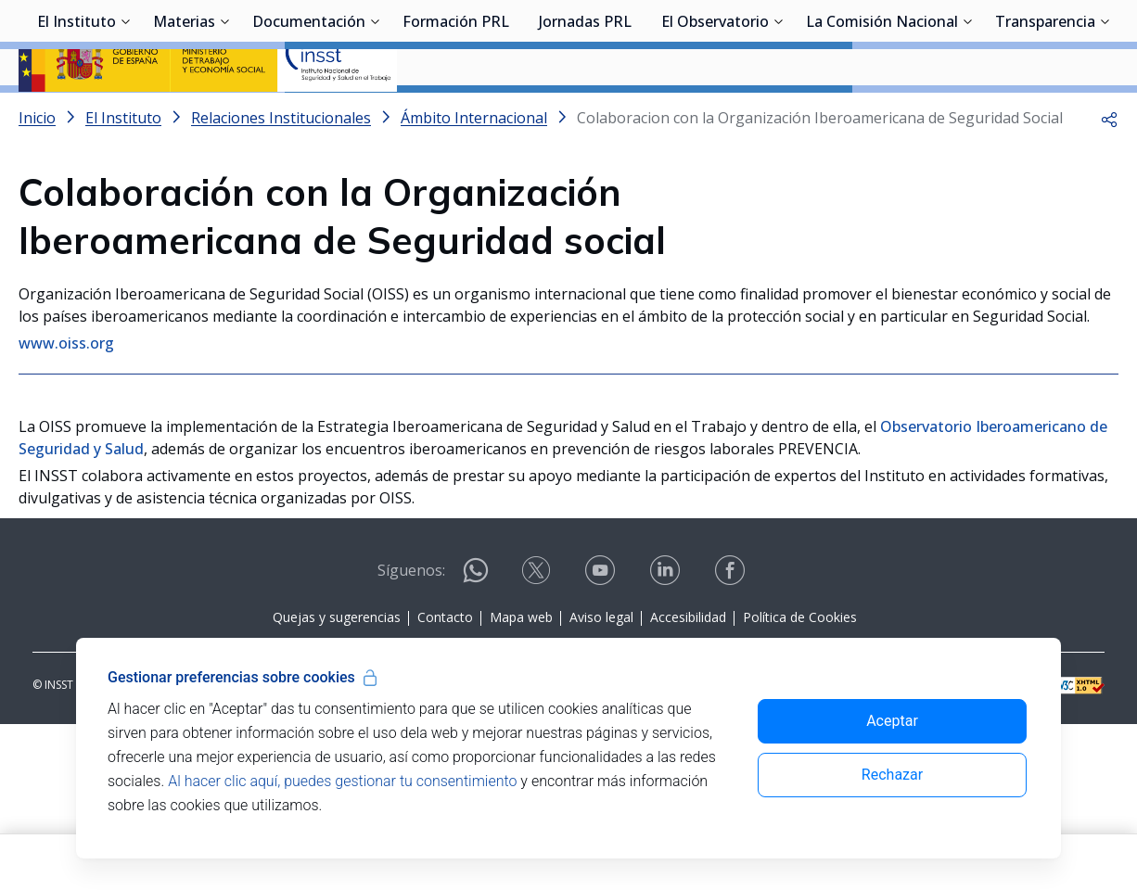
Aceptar (892, 721)
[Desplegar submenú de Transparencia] (1104, 114)
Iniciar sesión (1048, 42)
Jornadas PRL (585, 116)
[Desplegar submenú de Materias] (224, 114)
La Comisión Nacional (882, 116)
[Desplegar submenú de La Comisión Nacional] (967, 114)
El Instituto (76, 116)
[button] (1109, 167)
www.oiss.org (66, 392)
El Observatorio (715, 116)
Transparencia (1045, 116)
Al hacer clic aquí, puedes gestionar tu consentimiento (342, 781)
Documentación (308, 116)
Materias (184, 116)
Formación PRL (455, 116)
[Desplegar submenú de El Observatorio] (778, 114)
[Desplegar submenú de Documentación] (374, 114)
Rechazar (892, 774)
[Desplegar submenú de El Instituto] (125, 114)
